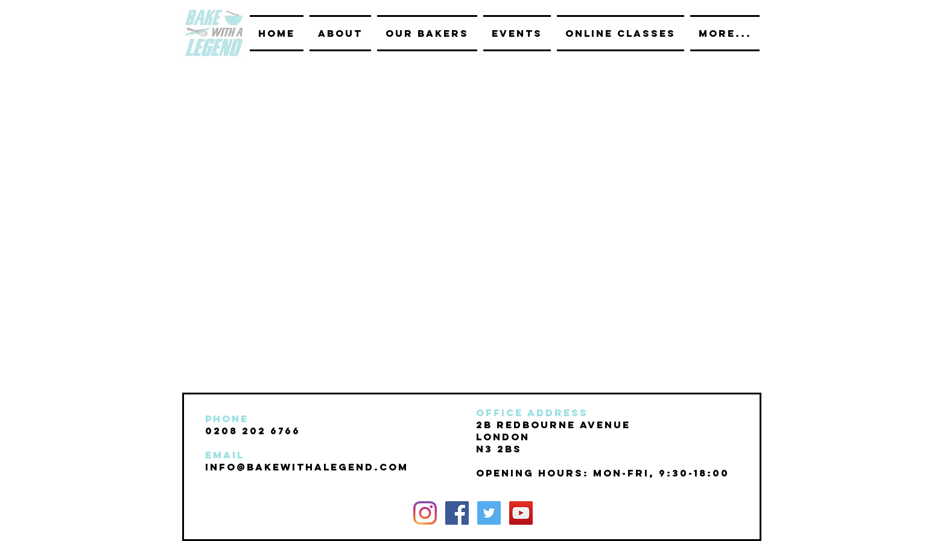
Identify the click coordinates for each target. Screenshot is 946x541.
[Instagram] (425, 513)
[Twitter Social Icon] (489, 513)
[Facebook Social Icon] (457, 513)
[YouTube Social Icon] (521, 513)
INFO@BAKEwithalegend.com (306, 467)
